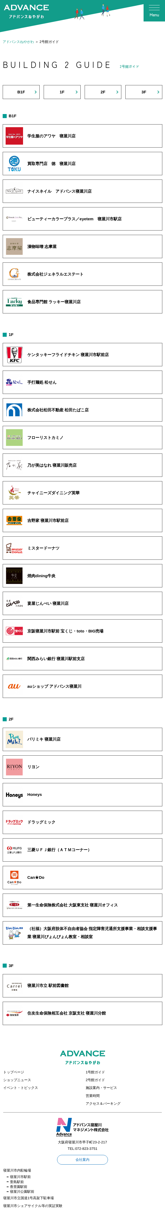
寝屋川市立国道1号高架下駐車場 (28, 1198)
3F (143, 92)
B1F (21, 92)
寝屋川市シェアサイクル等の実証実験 (32, 1206)
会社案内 (82, 1160)
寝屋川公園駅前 (22, 1191)
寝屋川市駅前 (20, 1177)
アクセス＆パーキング (103, 1104)
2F (103, 92)
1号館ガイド (95, 1072)
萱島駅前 (17, 1182)
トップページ (13, 1072)
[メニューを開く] (154, 10)
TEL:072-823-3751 (83, 1149)
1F (62, 92)
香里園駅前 (18, 1186)
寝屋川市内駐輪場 (17, 1170)
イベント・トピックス (20, 1088)
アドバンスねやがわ (18, 42)
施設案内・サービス (101, 1088)
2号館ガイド (95, 1080)
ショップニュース (17, 1080)
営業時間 (93, 1096)
